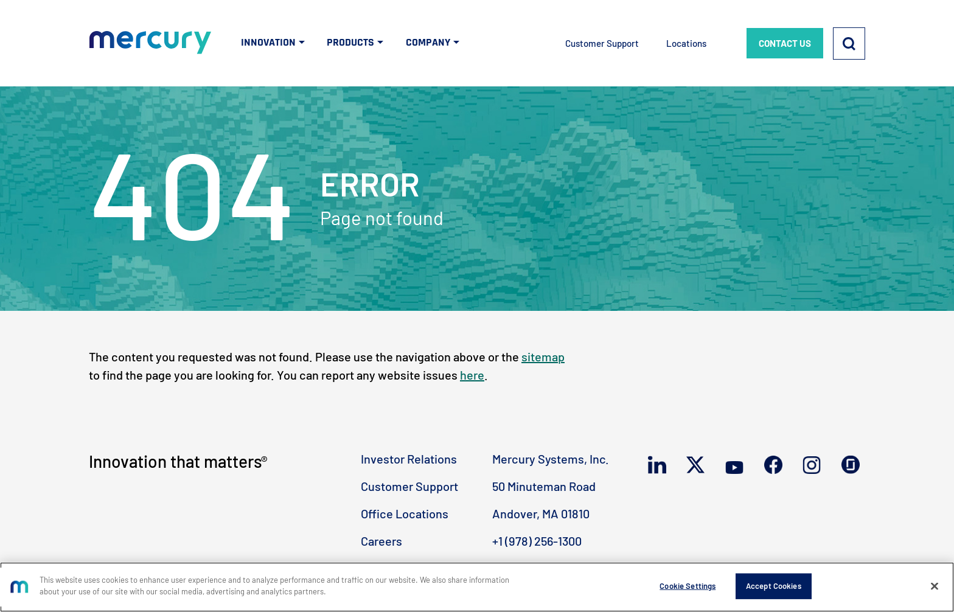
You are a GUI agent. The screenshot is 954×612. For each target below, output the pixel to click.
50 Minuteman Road (544, 486)
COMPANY (428, 42)
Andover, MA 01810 (541, 513)
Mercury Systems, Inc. (550, 458)
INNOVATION (268, 42)
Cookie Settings (688, 586)
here (472, 374)
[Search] (849, 43)
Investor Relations (409, 458)
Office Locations (404, 513)
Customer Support (602, 43)
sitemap (543, 356)
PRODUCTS (350, 42)
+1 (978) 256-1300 (537, 541)
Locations (686, 43)
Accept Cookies (773, 586)
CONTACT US (785, 43)
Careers (381, 541)
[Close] (934, 585)
